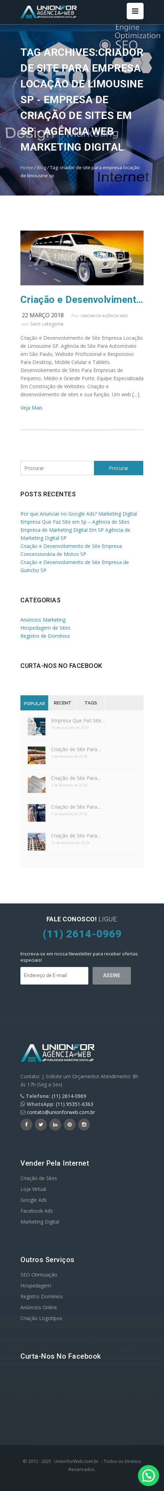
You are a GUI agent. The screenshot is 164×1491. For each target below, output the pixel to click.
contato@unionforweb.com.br (61, 1112)
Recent (62, 702)
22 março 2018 (43, 315)
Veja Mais (31, 407)
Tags (90, 702)
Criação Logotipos (41, 1318)
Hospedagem (35, 1285)
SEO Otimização (38, 1274)
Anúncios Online (38, 1307)
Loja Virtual (33, 1189)
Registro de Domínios (45, 635)
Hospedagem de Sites (45, 627)
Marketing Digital (39, 1221)
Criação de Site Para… (76, 749)
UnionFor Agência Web (104, 315)
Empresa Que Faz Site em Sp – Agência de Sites (75, 521)
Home (26, 167)
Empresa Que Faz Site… (78, 720)
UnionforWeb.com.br (76, 1461)
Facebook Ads (36, 1210)
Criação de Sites (38, 1178)
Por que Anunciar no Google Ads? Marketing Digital (78, 513)
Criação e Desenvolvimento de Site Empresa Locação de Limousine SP (82, 299)
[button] (148, 1475)
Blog (41, 167)
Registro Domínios (41, 1296)
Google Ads (33, 1200)
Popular (34, 703)
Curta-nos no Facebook (61, 665)
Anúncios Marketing (42, 619)
